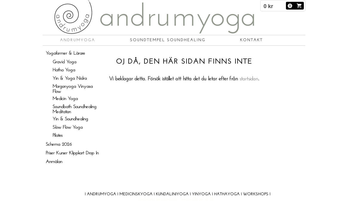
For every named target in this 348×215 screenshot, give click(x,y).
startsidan (248, 79)
